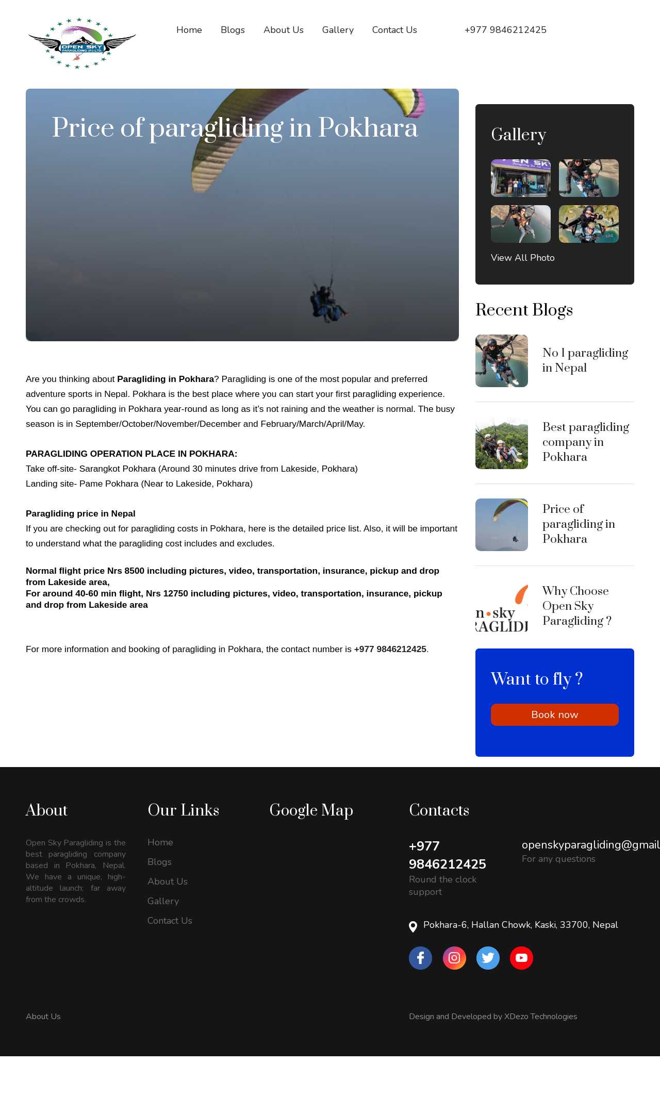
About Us (43, 1058)
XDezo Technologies (541, 1058)
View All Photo (523, 299)
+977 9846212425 (450, 897)
